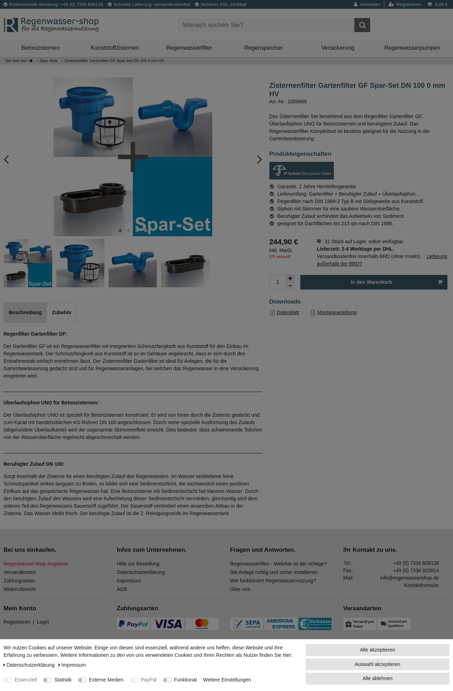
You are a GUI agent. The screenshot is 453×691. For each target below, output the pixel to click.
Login (43, 622)
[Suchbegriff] (266, 25)
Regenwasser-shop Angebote (36, 564)
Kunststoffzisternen (115, 47)
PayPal (149, 680)
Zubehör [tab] (62, 312)
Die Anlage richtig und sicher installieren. (274, 572)
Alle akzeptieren (377, 650)
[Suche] (362, 25)
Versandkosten (20, 572)
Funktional (185, 680)
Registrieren (17, 622)
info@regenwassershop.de (409, 578)
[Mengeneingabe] (277, 282)
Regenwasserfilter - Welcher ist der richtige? (278, 564)
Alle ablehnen (377, 678)
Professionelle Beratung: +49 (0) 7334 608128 (53, 4)
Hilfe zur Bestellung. (139, 564)
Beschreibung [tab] (25, 312)
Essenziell (26, 680)
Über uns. (241, 589)
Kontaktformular (421, 585)
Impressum (129, 580)
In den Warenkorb (396, 282)
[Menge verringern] (290, 286)
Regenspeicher (263, 47)
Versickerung (337, 47)
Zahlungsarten (19, 580)
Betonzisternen (41, 47)
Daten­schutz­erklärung (30, 665)
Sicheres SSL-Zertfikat (220, 4)
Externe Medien (106, 680)
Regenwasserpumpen (412, 47)
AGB (122, 589)
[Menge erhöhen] (290, 278)
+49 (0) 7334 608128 (416, 563)
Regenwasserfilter (189, 47)
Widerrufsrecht (20, 589)
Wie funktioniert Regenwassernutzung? (273, 580)
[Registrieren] (404, 4)
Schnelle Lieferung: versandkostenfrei (149, 4)
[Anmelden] (369, 4)
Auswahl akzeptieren (377, 664)
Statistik (63, 680)
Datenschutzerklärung (141, 572)
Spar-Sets (48, 61)
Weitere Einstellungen (227, 680)
